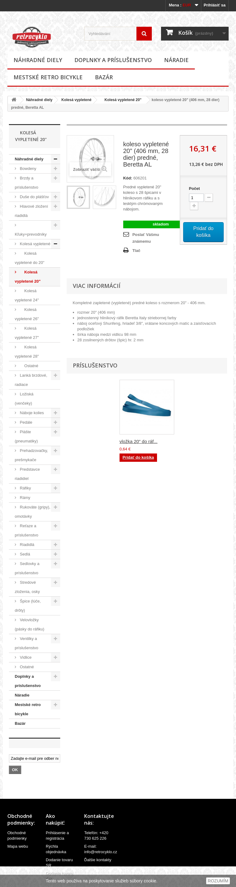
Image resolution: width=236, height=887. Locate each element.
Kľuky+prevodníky (31, 234)
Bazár (104, 77)
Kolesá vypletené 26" (27, 314)
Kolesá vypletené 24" (27, 295)
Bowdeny (27, 168)
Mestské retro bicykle (48, 77)
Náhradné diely (38, 60)
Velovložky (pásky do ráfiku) (29, 624)
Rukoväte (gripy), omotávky (32, 512)
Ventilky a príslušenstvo (26, 643)
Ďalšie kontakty (97, 860)
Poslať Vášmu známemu (145, 238)
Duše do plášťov (34, 196)
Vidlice (25, 657)
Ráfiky (25, 488)
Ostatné (28, 365)
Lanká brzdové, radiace (31, 380)
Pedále (25, 422)
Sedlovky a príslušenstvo (27, 568)
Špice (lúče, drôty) (28, 606)
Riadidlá (26, 544)
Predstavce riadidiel (27, 474)
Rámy (24, 497)
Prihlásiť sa (215, 5)
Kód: (127, 178)
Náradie (176, 60)
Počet (194, 188)
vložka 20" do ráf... (139, 441)
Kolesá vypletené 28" (27, 352)
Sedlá (24, 554)
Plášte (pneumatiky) (26, 436)
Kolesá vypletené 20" (121, 100)
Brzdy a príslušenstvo (26, 183)
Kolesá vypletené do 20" (29, 258)
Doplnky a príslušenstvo (113, 60)
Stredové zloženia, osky (27, 587)
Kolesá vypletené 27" (27, 333)
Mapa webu (17, 846)
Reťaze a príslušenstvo (26, 530)
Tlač (136, 250)
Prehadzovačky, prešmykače (31, 455)
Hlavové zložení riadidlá (31, 211)
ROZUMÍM (218, 880)
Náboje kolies (31, 412)
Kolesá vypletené (76, 100)
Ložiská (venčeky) (24, 399)
